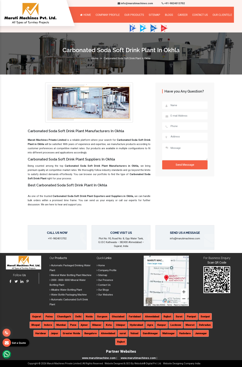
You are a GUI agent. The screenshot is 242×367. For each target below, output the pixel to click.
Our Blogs (103, 289)
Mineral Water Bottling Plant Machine (70, 275)
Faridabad (135, 316)
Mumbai (61, 324)
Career (183, 14)
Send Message (185, 164)
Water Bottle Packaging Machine (68, 294)
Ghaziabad (118, 316)
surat (122, 333)
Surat (179, 316)
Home (85, 14)
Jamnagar (201, 333)
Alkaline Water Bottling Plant (66, 289)
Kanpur (161, 324)
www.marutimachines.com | (139, 358)
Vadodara (185, 333)
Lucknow (175, 324)
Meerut (190, 324)
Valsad (134, 333)
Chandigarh (64, 316)
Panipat (191, 316)
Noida (89, 316)
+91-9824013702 (173, 3)
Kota (109, 324)
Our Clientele (222, 14)
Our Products (134, 14)
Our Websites (105, 294)
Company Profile (108, 14)
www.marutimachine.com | (99, 358)
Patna (49, 316)
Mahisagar (168, 333)
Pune (73, 324)
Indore (48, 324)
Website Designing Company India (181, 363)
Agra (150, 324)
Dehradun (205, 324)
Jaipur (54, 333)
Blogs (169, 14)
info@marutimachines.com (135, 3)
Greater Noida (71, 333)
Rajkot (167, 316)
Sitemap (154, 14)
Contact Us (200, 14)
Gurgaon (102, 316)
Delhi (78, 316)
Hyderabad (136, 324)
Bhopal (35, 324)
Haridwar (40, 333)
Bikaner (97, 324)
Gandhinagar (150, 333)
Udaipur (120, 324)
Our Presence (105, 280)
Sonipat (205, 316)
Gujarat (36, 316)
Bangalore (90, 333)
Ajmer (84, 324)
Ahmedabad (152, 316)
